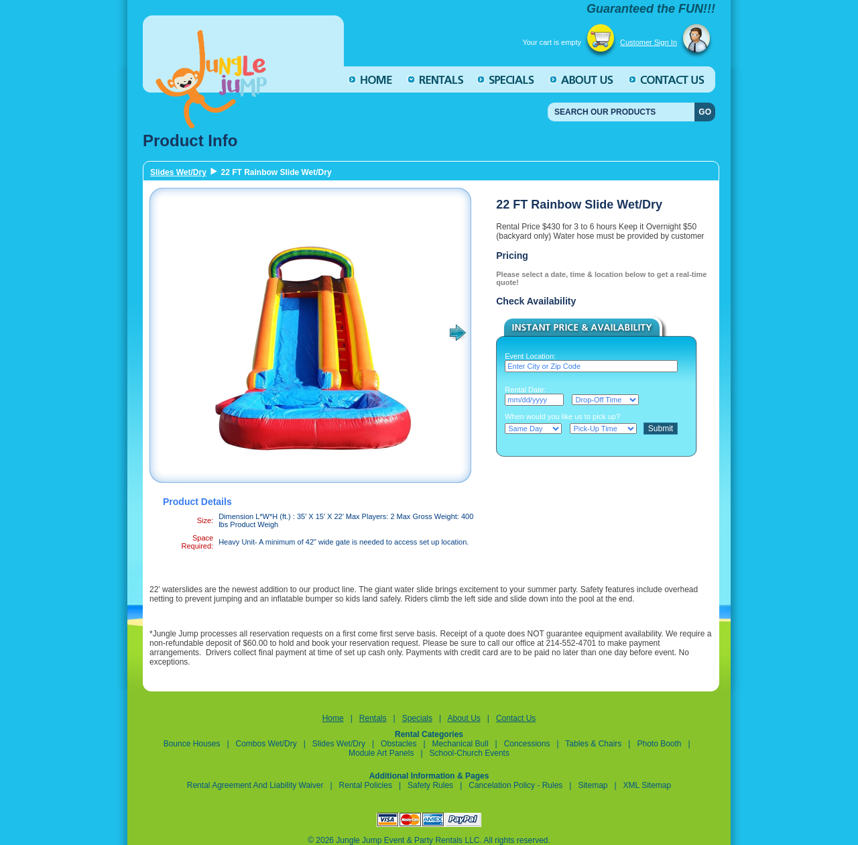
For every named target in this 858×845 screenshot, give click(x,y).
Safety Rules (430, 785)
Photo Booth (659, 743)
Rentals (373, 718)
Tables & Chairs (593, 743)
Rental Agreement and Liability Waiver (255, 785)
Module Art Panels (381, 753)
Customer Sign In (648, 42)
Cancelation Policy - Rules (516, 785)
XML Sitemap (647, 785)
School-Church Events (469, 753)
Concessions (527, 743)
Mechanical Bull (460, 743)
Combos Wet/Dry (267, 743)
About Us (463, 718)
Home (333, 718)
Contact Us (516, 718)
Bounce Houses (192, 743)
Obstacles (398, 743)
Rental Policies (365, 785)
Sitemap (592, 785)
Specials (417, 718)
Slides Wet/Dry (178, 172)
